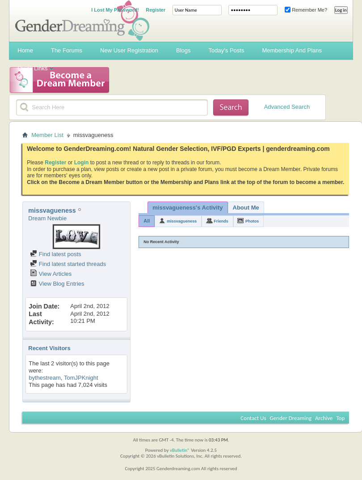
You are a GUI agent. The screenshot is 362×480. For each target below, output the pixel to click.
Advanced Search (287, 106)
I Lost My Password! (115, 10)
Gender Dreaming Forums (82, 20)
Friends (221, 221)
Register (155, 10)
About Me (246, 207)
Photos (252, 221)
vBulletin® (180, 450)
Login (81, 162)
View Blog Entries (57, 283)
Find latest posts (55, 254)
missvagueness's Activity (187, 207)
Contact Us (253, 418)
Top (340, 418)
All (146, 220)
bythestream (45, 377)
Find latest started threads (68, 264)
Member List (47, 135)
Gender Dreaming (290, 418)
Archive (324, 418)
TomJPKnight (81, 377)
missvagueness (182, 221)
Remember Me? (306, 10)
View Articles (51, 273)
